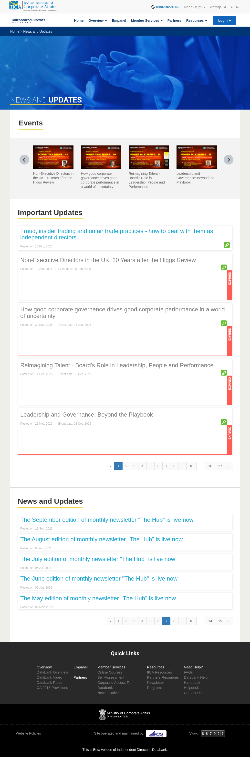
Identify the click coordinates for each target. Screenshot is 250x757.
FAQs (188, 672)
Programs (155, 688)
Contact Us (193, 693)
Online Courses (109, 672)
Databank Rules (49, 683)
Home (78, 20)
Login (224, 20)
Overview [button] (97, 20)
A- (226, 7)
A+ (238, 7)
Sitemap (214, 7)
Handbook (192, 683)
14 (210, 621)
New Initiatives (109, 693)
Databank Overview (52, 672)
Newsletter (155, 683)
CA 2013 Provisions (52, 688)
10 (191, 466)
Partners (174, 20)
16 (210, 466)
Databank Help (196, 677)
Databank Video (49, 677)
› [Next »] (228, 466)
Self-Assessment (110, 677)
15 (220, 621)
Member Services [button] (147, 20)
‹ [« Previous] (110, 621)
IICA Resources (159, 672)
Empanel (119, 20)
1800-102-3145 (166, 7)
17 (220, 466)
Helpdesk (191, 688)
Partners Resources (163, 677)
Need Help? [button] (195, 7)
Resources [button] (196, 20)
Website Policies (29, 733)
